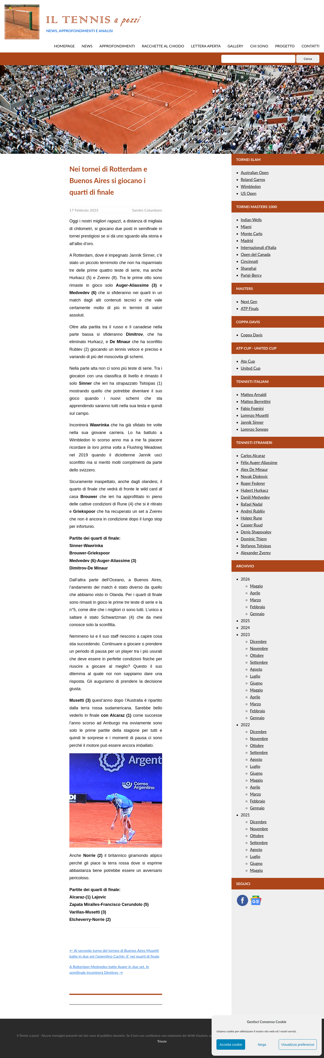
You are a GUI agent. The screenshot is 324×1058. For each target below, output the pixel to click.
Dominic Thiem (254, 538)
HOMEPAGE (64, 46)
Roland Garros (253, 179)
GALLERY (235, 46)
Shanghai (248, 268)
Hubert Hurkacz (254, 490)
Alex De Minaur (254, 469)
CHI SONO (259, 46)
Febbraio (257, 606)
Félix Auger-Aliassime (259, 462)
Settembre (259, 662)
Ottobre (257, 655)
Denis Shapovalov (256, 531)
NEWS (87, 46)
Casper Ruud (252, 525)
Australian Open (255, 172)
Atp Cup (248, 361)
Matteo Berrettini (256, 401)
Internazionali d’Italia (258, 247)
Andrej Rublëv (253, 511)
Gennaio (257, 613)
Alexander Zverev (256, 552)
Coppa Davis (251, 334)
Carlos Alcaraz (253, 455)
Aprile (255, 593)
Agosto (256, 669)
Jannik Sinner (252, 422)
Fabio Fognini (252, 408)
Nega (262, 1044)
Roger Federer (253, 483)
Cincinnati (249, 261)
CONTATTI (310, 46)
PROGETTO (285, 46)
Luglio (255, 676)
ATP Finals (250, 308)
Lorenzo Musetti (255, 415)
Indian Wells (251, 219)
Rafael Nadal (251, 504)
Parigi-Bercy (251, 275)
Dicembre (258, 641)
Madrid (247, 240)
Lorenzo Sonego (254, 429)
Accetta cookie (230, 1044)
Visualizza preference (297, 1044)
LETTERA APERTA (206, 46)
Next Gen (249, 301)
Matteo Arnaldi (253, 394)
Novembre (259, 648)
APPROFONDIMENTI (117, 46)
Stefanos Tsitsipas (256, 545)
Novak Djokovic (254, 476)
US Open (248, 193)
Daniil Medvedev (255, 497)
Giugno (256, 683)
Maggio (256, 586)
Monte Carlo (251, 233)
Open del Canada (255, 254)
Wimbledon (251, 186)
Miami (246, 226)
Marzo (255, 599)
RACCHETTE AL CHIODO (163, 46)
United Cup (250, 368)
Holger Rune (251, 518)
